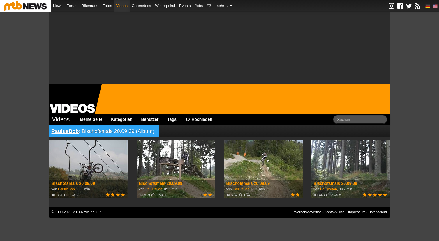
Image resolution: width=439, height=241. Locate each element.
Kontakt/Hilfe (334, 212)
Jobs (199, 5)
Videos (122, 5)
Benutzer (149, 119)
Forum (72, 5)
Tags (172, 119)
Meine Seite (91, 119)
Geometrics (141, 5)
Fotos (107, 5)
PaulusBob (65, 131)
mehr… (224, 5)
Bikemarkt (90, 5)
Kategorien (121, 119)
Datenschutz (377, 212)
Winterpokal (165, 5)
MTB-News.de (83, 212)
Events (185, 5)
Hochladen (198, 119)
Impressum (356, 212)
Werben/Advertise (307, 212)
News (58, 5)
